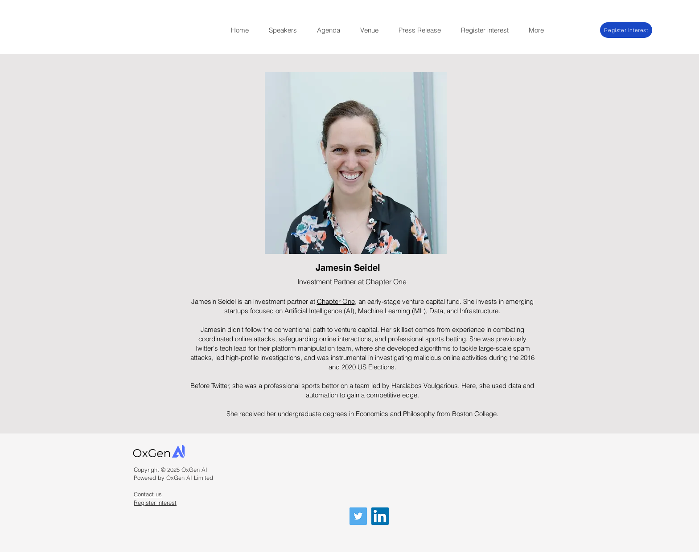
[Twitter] (358, 516)
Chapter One (336, 301)
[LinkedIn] (380, 516)
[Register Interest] (626, 30)
